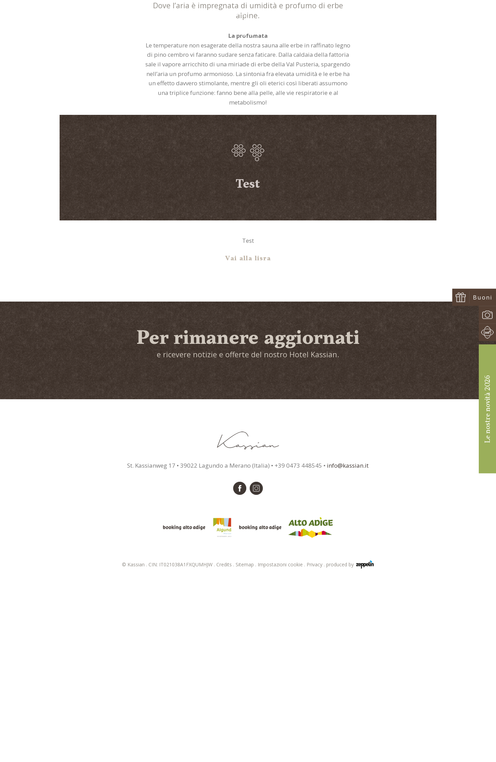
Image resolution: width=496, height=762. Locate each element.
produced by (350, 747)
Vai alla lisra (248, 441)
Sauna (248, 149)
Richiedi (417, 24)
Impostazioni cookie (282, 747)
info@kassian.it (348, 648)
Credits (226, 747)
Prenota (456, 24)
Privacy (316, 747)
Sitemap (247, 747)
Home (230, 149)
